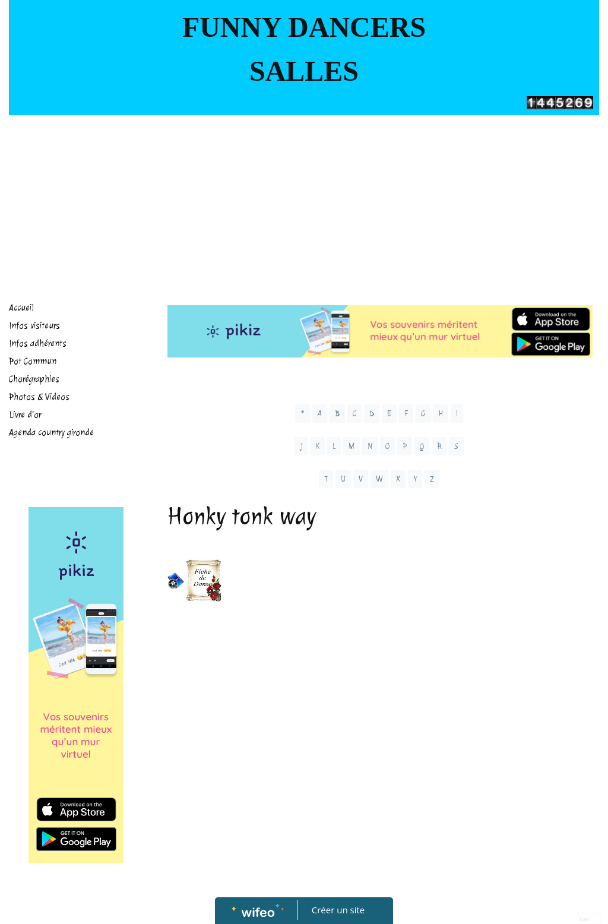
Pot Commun (32, 361)
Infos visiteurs (34, 325)
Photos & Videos (39, 397)
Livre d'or (25, 414)
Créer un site (338, 910)
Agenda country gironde (51, 432)
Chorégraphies (34, 379)
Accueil (21, 308)
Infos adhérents (37, 343)
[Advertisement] (304, 204)
